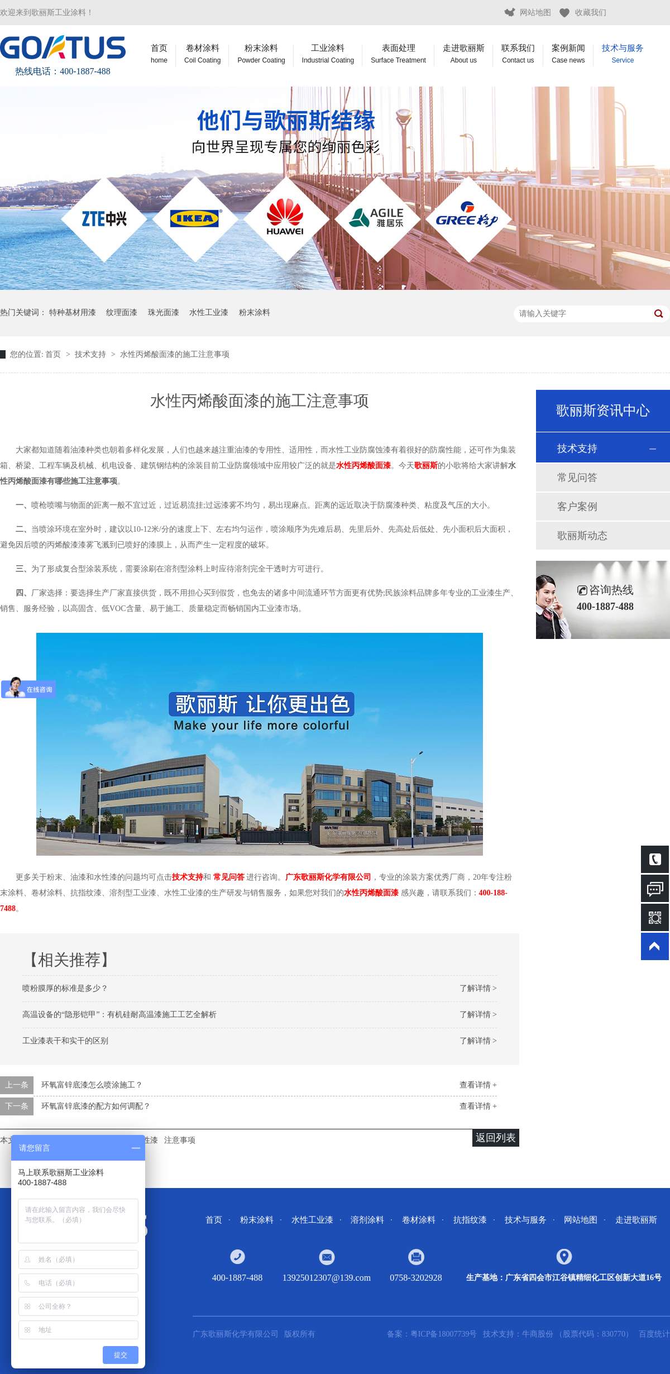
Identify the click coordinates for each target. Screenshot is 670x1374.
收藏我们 (590, 12)
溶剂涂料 (367, 1219)
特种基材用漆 (72, 312)
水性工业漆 (208, 312)
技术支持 (91, 354)
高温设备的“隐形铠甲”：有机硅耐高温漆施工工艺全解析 (119, 1014)
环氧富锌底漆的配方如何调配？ (96, 1106)
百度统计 (654, 1334)
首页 (159, 54)
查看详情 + (478, 1085)
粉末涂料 (261, 54)
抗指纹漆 (470, 1219)
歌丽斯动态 (582, 535)
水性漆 (146, 1140)
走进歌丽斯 (464, 54)
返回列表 (496, 1137)
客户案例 (577, 506)
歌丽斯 (426, 465)
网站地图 (535, 12)
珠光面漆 (163, 312)
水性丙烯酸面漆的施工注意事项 (174, 354)
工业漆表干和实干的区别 (65, 1041)
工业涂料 (328, 54)
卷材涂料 (202, 54)
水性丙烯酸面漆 (363, 465)
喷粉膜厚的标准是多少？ (65, 988)
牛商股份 (539, 1334)
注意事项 (179, 1140)
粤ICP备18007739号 (443, 1334)
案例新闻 (568, 54)
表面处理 (398, 54)
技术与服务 (623, 54)
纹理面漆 (121, 312)
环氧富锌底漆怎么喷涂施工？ (92, 1085)
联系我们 (518, 54)
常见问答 (229, 877)
